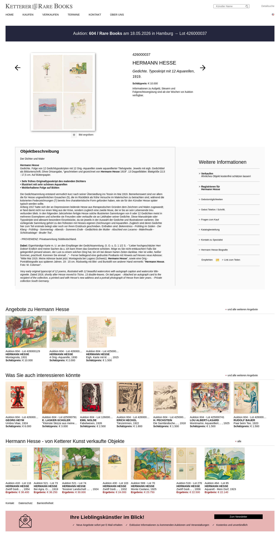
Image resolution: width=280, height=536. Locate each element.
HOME (10, 14)
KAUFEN (27, 14)
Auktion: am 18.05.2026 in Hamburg (123, 33)
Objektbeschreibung (39, 151)
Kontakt (10, 503)
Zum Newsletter (238, 516)
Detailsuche (267, 6)
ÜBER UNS (117, 14)
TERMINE (74, 14)
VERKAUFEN (50, 14)
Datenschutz (25, 503)
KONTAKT (95, 14)
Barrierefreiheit (45, 503)
